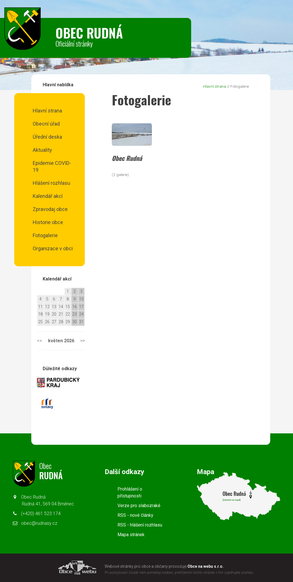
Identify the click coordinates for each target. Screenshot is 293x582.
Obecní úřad (46, 124)
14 (61, 306)
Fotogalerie (45, 235)
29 (67, 321)
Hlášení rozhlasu (51, 183)
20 (54, 314)
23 (74, 314)
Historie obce (48, 222)
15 (67, 306)
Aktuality (42, 150)
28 (61, 321)
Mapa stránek (131, 534)
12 (47, 306)
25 (40, 321)
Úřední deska (47, 137)
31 (81, 321)
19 (47, 314)
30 (74, 321)
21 (61, 314)
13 (54, 306)
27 (54, 321)
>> (82, 340)
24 (81, 314)
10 (81, 299)
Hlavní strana (47, 111)
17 (81, 306)
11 (40, 306)
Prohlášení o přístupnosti (129, 492)
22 (67, 314)
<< (39, 340)
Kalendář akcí (48, 196)
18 (40, 314)
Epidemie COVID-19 (52, 166)
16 (74, 306)
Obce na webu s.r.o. (205, 566)
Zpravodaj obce (50, 209)
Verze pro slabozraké (138, 505)
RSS (135, 515)
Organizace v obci (53, 248)
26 (47, 321)
